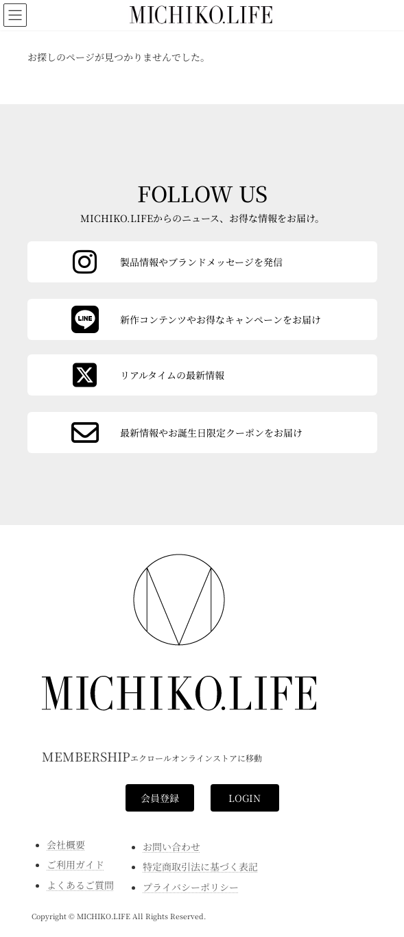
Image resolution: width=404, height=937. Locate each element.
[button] (160, 798)
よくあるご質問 (80, 885)
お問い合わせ (171, 846)
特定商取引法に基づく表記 (200, 866)
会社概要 (66, 844)
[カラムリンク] (202, 432)
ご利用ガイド (75, 864)
